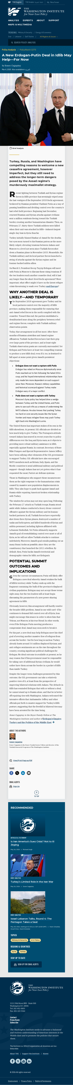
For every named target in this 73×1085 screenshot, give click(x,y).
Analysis (13, 20)
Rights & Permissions (43, 1081)
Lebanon (18, 36)
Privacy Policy (26, 1081)
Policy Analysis (9, 49)
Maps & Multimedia (20, 24)
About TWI (14, 1054)
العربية (27, 69)
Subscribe (14, 1022)
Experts (28, 20)
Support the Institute (31, 1054)
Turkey (23, 951)
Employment (13, 1081)
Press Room (15, 1020)
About (41, 20)
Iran (10, 36)
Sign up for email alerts (26, 964)
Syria (14, 951)
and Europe (52, 286)
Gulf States (29, 36)
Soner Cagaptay (13, 65)
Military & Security (25, 32)
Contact (13, 1017)
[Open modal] (23, 42)
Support (54, 20)
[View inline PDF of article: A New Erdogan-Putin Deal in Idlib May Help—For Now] (36, 760)
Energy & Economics (43, 32)
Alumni (45, 1054)
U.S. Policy (35, 940)
